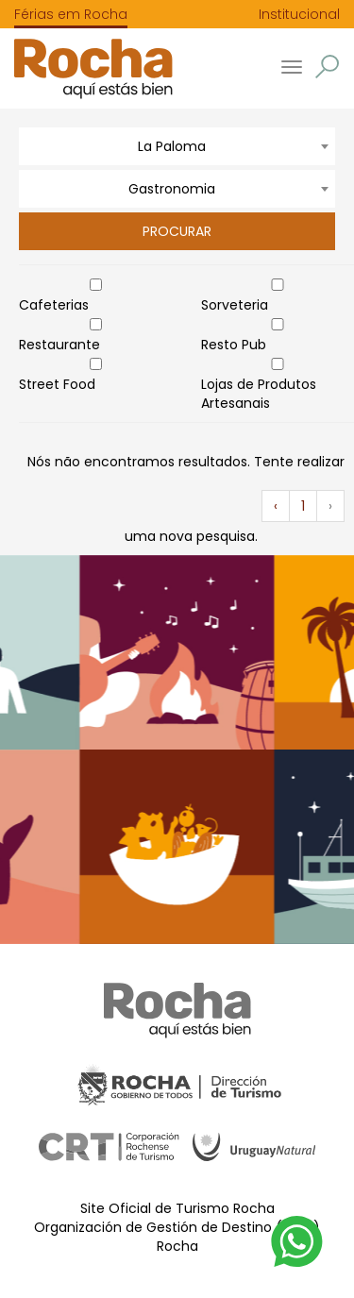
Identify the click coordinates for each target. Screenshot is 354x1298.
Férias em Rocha (70, 14)
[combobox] (177, 146)
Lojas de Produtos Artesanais (258, 394)
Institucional (299, 14)
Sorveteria (234, 304)
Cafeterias (54, 304)
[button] (327, 66)
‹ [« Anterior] (276, 506)
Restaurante (59, 344)
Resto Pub (233, 344)
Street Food (57, 384)
